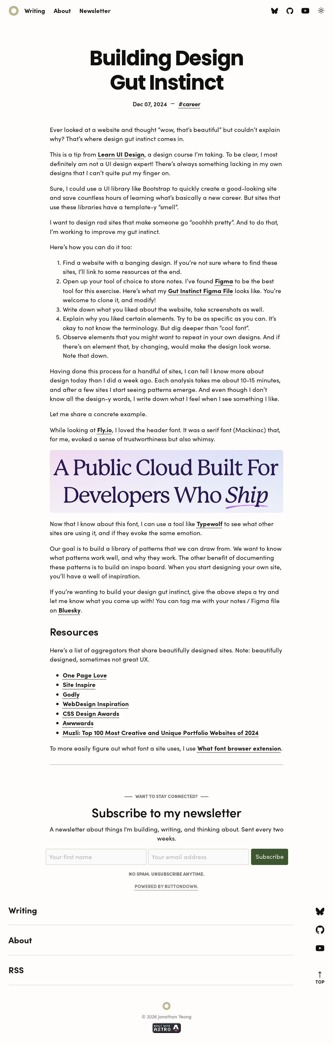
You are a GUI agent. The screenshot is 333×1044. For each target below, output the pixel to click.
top (320, 978)
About (62, 10)
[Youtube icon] (305, 12)
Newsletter (95, 10)
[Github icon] (289, 11)
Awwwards (78, 722)
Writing (34, 10)
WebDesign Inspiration (96, 703)
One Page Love (85, 675)
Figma (224, 281)
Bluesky (70, 610)
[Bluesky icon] (274, 11)
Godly (71, 694)
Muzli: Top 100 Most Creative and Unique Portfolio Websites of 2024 (161, 732)
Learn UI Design (121, 154)
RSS (16, 969)
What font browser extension (239, 748)
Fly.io (104, 429)
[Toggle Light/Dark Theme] (321, 10)
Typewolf (209, 523)
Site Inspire (79, 684)
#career (189, 104)
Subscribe (270, 856)
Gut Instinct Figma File (200, 290)
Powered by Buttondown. (166, 886)
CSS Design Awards (91, 713)
